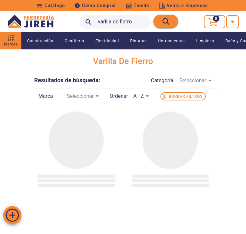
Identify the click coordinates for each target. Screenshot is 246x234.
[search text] (115, 22)
